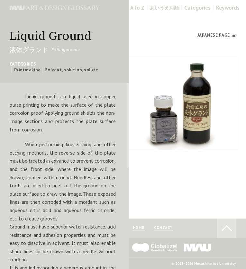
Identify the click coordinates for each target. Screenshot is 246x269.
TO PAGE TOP (226, 228)
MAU (198, 247)
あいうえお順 (164, 7)
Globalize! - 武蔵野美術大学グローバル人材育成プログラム (154, 247)
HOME (138, 228)
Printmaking (27, 70)
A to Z (137, 8)
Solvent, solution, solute (71, 70)
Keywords (228, 8)
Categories (197, 8)
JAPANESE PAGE (213, 35)
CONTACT (163, 228)
